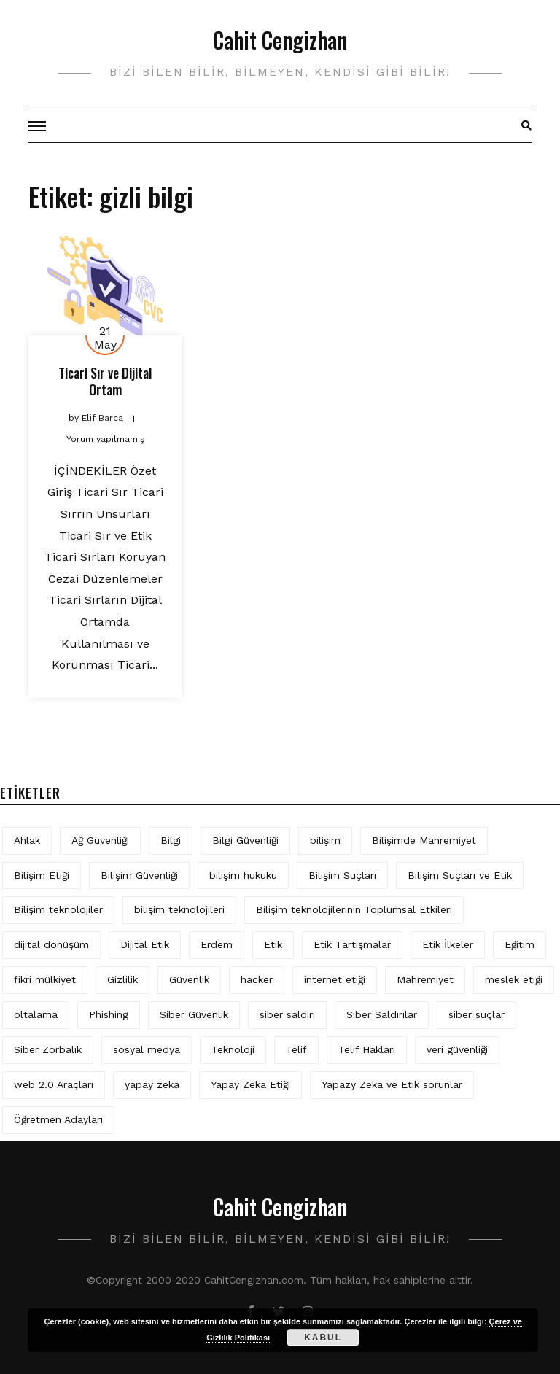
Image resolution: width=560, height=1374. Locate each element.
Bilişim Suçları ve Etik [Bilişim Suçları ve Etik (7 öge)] (460, 875)
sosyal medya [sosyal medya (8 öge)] (146, 1049)
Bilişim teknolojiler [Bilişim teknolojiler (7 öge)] (58, 909)
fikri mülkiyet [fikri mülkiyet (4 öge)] (45, 979)
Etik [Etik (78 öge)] (273, 944)
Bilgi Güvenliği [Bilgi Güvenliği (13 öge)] (245, 840)
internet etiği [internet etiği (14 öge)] (334, 979)
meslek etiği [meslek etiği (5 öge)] (513, 979)
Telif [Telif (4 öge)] (296, 1049)
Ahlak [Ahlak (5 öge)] (27, 840)
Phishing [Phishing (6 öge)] (108, 1014)
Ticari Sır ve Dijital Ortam (105, 381)
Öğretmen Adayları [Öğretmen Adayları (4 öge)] (58, 1119)
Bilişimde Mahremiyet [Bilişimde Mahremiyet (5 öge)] (424, 840)
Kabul (323, 1337)
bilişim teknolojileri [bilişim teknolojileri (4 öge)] (179, 909)
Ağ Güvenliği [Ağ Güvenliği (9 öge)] (100, 840)
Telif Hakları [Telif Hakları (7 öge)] (366, 1049)
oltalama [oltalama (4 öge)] (36, 1014)
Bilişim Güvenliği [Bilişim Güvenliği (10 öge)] (139, 875)
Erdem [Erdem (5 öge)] (217, 944)
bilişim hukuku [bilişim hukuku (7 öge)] (243, 875)
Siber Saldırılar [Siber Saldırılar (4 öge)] (381, 1014)
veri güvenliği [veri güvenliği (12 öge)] (457, 1049)
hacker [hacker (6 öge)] (257, 979)
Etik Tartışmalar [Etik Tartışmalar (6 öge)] (352, 944)
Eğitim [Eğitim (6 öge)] (519, 944)
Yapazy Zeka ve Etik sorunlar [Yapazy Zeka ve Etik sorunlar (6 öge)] (392, 1084)
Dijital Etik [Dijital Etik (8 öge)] (144, 944)
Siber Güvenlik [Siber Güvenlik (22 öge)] (194, 1014)
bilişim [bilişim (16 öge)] (325, 840)
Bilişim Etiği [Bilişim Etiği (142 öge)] (41, 875)
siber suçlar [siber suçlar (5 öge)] (476, 1014)
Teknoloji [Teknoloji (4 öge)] (232, 1049)
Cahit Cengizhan (280, 39)
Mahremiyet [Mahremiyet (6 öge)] (425, 979)
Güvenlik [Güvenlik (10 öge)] (189, 979)
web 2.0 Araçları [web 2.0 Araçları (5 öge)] (53, 1084)
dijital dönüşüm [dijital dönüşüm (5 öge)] (51, 944)
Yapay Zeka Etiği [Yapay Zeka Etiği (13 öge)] (250, 1084)
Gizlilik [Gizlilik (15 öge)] (122, 979)
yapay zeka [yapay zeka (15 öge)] (152, 1084)
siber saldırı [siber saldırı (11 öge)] (287, 1014)
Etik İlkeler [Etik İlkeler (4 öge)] (447, 944)
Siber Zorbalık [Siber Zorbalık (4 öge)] (48, 1049)
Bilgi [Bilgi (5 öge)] (170, 840)
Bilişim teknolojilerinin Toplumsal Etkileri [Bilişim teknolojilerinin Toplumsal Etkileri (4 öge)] (354, 909)
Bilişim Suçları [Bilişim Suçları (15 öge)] (342, 875)
